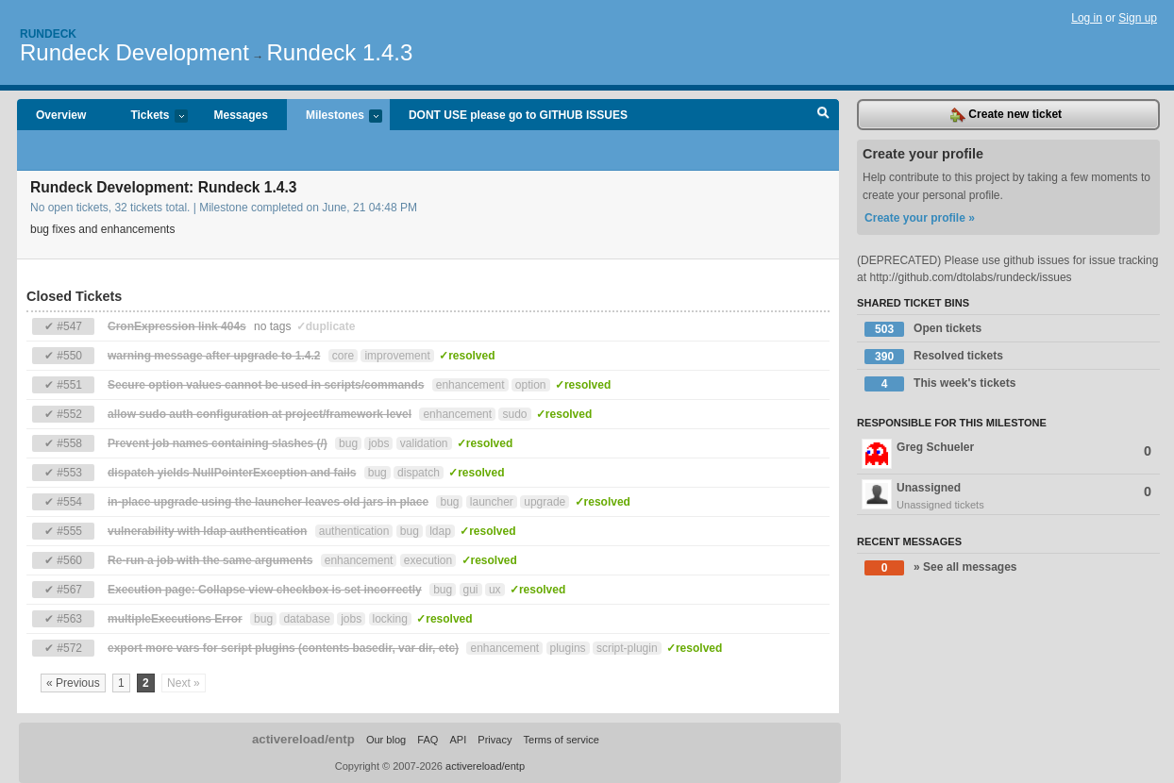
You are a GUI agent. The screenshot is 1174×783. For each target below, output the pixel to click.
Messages (241, 115)
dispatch (418, 472)
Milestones (334, 116)
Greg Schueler (1006, 454)
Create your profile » (919, 218)
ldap (440, 531)
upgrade (544, 501)
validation (424, 443)
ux (495, 589)
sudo (514, 414)
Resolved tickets (933, 356)
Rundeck (48, 34)
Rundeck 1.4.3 (340, 52)
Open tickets (922, 329)
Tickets (149, 116)
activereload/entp (303, 739)
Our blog (386, 739)
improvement (396, 355)
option (530, 385)
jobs (378, 443)
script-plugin (627, 648)
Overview (61, 115)
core (343, 355)
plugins (568, 648)
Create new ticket (1006, 115)
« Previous (73, 683)
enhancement (470, 385)
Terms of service (561, 739)
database (306, 618)
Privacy (495, 739)
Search (823, 115)
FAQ (427, 739)
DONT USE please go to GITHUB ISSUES (518, 115)
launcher (491, 501)
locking (390, 618)
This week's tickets (939, 384)
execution (428, 560)
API (457, 739)
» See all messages (940, 567)
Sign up (1137, 18)
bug (348, 443)
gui (470, 589)
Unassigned (1008, 496)
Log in (1086, 18)
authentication (354, 531)
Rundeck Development (134, 52)
